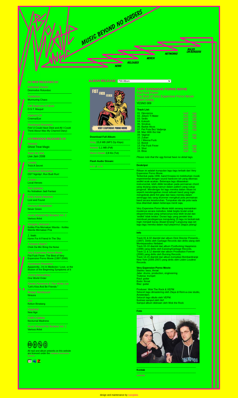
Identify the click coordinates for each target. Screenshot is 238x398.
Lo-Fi (100, 166)
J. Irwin (32, 179)
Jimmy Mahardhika (39, 275)
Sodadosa (34, 96)
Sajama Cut (35, 115)
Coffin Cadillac (36, 317)
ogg (194, 113)
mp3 (185, 113)
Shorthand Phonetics (40, 124)
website (141, 375)
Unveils (32, 162)
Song (93, 142)
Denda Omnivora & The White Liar (48, 283)
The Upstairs (35, 188)
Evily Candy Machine (40, 196)
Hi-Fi (92, 166)
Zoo (30, 300)
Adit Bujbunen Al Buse (41, 106)
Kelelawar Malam (38, 87)
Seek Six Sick (36, 153)
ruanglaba (133, 395)
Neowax (32, 143)
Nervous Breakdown (40, 205)
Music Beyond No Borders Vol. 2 (47, 215)
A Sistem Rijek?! (37, 244)
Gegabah (33, 309)
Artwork (94, 147)
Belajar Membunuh (39, 292)
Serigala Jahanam (38, 224)
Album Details (98, 153)
